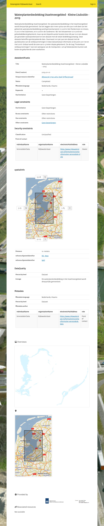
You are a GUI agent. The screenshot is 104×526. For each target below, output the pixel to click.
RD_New (45, 256)
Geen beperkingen (49, 123)
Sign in (93, 4)
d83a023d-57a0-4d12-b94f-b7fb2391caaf (57, 77)
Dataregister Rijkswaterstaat (21, 4)
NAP (43, 260)
